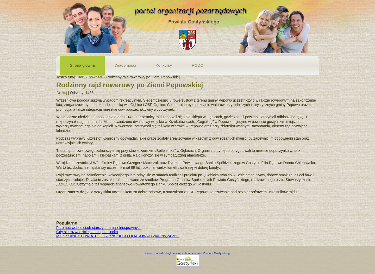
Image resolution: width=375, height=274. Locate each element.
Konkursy (164, 65)
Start (81, 77)
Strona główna (82, 65)
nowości (95, 77)
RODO (197, 65)
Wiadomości (125, 65)
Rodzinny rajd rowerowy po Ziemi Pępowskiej (129, 85)
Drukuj (62, 93)
